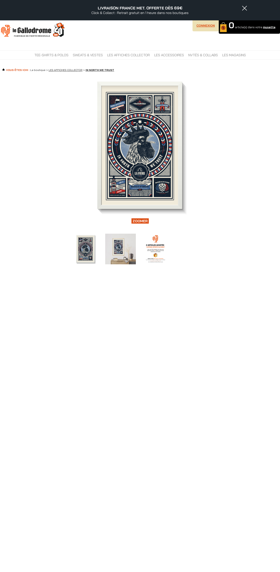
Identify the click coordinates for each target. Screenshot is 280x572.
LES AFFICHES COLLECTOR (128, 55)
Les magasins (234, 55)
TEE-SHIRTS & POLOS (51, 55)
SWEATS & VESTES (88, 55)
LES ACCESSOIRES (169, 55)
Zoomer (140, 221)
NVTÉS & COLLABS (203, 55)
